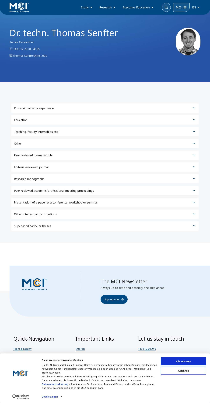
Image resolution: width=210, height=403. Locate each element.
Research (105, 7)
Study (85, 7)
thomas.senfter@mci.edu (28, 55)
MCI (178, 7)
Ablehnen (183, 370)
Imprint (80, 348)
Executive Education (136, 7)
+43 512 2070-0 (147, 348)
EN (194, 7)
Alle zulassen (183, 361)
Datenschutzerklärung (55, 384)
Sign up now (114, 299)
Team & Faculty (22, 348)
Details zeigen (50, 396)
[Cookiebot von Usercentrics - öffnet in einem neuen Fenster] (21, 396)
